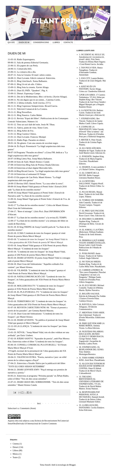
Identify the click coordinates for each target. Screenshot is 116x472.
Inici (39, 403)
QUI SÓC (11, 42)
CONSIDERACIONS (41, 42)
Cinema (16, 444)
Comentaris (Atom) (28, 408)
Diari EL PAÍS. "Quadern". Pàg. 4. (32, 90)
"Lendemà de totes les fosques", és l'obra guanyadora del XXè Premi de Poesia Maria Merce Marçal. (39, 279)
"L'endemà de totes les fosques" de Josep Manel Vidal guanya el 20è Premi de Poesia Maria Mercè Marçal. (38, 295)
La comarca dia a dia (26, 72)
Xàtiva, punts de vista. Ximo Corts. (32, 127)
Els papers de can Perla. (27, 65)
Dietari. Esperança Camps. (29, 93)
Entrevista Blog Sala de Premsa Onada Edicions (37, 165)
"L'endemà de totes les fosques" (44, 326)
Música (16, 454)
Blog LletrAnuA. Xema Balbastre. (32, 81)
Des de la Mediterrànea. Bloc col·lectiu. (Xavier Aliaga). (42, 96)
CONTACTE (68, 42)
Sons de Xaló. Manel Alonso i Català (32, 161)
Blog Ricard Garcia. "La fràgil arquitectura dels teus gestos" (43, 171)
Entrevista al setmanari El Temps (31, 174)
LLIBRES (56, 42)
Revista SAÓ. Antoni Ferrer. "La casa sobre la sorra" (39, 183)
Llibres (15, 450)
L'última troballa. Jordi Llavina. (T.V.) (34, 103)
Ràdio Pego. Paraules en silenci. (31, 140)
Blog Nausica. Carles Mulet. (29, 115)
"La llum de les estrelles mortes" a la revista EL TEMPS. (41, 217)
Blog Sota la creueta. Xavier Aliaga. (33, 87)
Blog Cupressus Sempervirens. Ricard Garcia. (37, 106)
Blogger (72, 465)
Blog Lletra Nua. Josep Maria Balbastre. (34, 158)
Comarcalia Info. (24, 68)
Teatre (15, 457)
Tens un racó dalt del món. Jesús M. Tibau (36, 124)
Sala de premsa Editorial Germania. (33, 62)
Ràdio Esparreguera (26, 59)
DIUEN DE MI (24, 42)
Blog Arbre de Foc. (25, 130)
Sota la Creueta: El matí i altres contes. (34, 75)
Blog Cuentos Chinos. (27, 134)
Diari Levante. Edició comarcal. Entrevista (36, 78)
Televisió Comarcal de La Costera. (32, 109)
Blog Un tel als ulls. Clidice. (29, 84)
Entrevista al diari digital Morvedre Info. (34, 168)
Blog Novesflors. (24, 112)
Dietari (15, 447)
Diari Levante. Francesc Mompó (31, 137)
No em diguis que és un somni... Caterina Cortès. (39, 100)
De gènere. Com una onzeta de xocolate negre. (37, 143)
